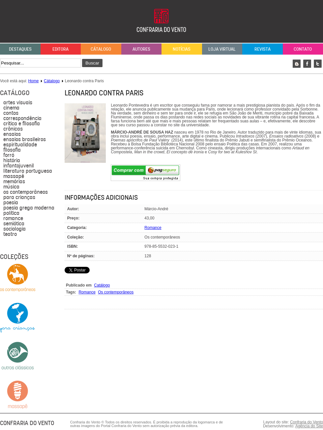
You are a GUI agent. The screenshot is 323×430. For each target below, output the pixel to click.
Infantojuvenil (18, 165)
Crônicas (13, 129)
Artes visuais (17, 102)
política (11, 213)
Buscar (92, 63)
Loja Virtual (222, 49)
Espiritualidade (20, 144)
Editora (60, 49)
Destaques (20, 49)
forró (8, 155)
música (11, 187)
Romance (13, 218)
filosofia (12, 150)
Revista (262, 49)
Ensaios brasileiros (24, 139)
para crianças (19, 197)
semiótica (13, 223)
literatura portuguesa (27, 171)
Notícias (182, 49)
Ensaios (12, 134)
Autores (141, 49)
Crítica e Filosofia (21, 123)
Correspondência (22, 118)
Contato (303, 49)
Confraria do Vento (306, 422)
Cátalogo (101, 49)
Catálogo (102, 285)
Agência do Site (309, 426)
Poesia (10, 202)
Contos (10, 113)
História (11, 160)
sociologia (14, 229)
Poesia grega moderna (28, 208)
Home (33, 81)
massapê (13, 176)
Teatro (10, 234)
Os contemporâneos (25, 192)
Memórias (14, 181)
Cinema (11, 108)
